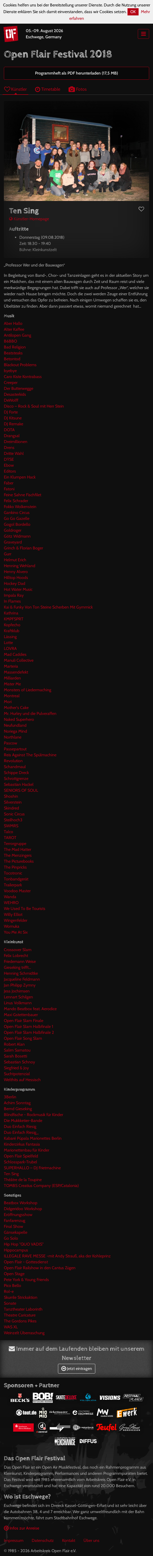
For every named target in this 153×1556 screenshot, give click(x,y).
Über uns (91, 1540)
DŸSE (9, 459)
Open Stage (14, 1273)
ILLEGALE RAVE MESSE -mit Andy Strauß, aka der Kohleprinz (57, 1256)
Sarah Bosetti (15, 1056)
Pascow (10, 743)
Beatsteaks (13, 353)
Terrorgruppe (15, 843)
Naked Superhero (19, 719)
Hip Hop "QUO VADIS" (24, 1244)
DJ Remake (13, 423)
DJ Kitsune (13, 418)
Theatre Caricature (20, 1315)
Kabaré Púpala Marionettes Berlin (33, 1138)
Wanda (10, 896)
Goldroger (12, 530)
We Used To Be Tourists (24, 908)
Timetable (47, 89)
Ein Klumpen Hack (20, 477)
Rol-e (9, 1291)
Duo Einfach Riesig (20, 1126)
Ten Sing (11, 1173)
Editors (10, 471)
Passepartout (15, 749)
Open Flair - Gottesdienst (26, 1261)
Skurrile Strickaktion (20, 1297)
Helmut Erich (15, 559)
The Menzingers (18, 855)
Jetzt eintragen (76, 1368)
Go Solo (11, 1238)
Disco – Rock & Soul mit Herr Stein (34, 406)
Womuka (11, 926)
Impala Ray (14, 595)
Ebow (9, 465)
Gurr (7, 553)
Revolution (13, 760)
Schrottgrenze (16, 778)
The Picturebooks (19, 861)
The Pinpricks (15, 867)
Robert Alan (14, 1044)
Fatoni (9, 488)
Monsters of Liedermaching (27, 689)
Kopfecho (12, 624)
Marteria (11, 666)
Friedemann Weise (20, 961)
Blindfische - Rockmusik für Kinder (33, 1114)
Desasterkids (15, 394)
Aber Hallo (13, 323)
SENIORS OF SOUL (21, 790)
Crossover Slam (17, 949)
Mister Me (12, 684)
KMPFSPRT (13, 618)
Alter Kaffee (14, 329)
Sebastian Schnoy (19, 1062)
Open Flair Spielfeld (21, 1156)
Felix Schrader (16, 500)
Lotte (8, 642)
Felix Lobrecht (16, 955)
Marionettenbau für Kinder (26, 1150)
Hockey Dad (14, 583)
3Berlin (10, 1096)
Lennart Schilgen (18, 997)
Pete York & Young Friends (26, 1279)
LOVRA (10, 648)
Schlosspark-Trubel (20, 1161)
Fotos (78, 89)
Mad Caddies (15, 654)
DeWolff (11, 400)
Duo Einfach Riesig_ (21, 1132)
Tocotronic (13, 873)
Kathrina (11, 613)
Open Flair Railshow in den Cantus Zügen (39, 1267)
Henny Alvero (16, 571)
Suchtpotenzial (17, 1073)
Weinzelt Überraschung (24, 1332)
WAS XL (11, 1326)
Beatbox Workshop (20, 1202)
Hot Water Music (18, 589)
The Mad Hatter (17, 849)
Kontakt (68, 1540)
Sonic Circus (14, 814)
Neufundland (15, 725)
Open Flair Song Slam (23, 1038)
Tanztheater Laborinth (23, 1309)
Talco (8, 831)
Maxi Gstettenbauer (21, 1014)
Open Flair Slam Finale (23, 1020)
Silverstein (13, 802)
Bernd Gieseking (18, 1108)
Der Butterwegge (18, 388)
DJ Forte (11, 412)
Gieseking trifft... (17, 967)
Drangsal (12, 435)
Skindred (11, 808)
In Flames (12, 601)
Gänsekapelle (15, 1232)
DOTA (9, 429)
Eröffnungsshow (18, 1214)
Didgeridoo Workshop (23, 1208)
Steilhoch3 (13, 819)
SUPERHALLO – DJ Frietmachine (32, 1167)
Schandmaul (15, 766)
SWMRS (11, 825)
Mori (8, 701)
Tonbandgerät (16, 879)
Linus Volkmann (18, 1002)
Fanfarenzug (14, 1220)
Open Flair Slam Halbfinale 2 (29, 1032)
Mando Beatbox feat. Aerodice (30, 1008)
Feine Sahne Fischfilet (22, 494)
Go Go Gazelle (16, 518)
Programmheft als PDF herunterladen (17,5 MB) (76, 73)
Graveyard (13, 542)
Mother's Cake (16, 707)
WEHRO (11, 902)
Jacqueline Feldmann (22, 979)
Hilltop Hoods (16, 577)
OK (133, 11)
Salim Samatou (17, 1050)
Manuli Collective (18, 660)
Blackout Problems (20, 364)
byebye (10, 370)
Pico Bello (12, 1285)
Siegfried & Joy (16, 1067)
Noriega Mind (15, 731)
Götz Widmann (17, 536)
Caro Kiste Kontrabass (23, 376)
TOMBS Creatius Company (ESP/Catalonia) (41, 1185)
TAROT (10, 837)
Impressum (13, 1540)
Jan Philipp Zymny (20, 985)
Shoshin (11, 796)
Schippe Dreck (16, 772)
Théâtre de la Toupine (23, 1179)
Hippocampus (16, 1250)
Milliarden (12, 678)
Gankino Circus (17, 512)
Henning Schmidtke (21, 973)
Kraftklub (11, 630)
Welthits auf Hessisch (22, 1079)
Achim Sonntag (17, 1102)
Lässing (10, 636)
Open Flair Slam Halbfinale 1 (28, 1026)
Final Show (13, 1226)
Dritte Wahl (14, 453)
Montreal (12, 695)
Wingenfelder (15, 920)
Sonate (10, 1303)
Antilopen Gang (17, 335)
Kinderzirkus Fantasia (22, 1144)
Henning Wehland (19, 565)
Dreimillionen (15, 441)
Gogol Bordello (17, 524)
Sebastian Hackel (18, 784)
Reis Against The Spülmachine (30, 754)
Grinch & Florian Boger (23, 548)
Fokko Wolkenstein (20, 506)
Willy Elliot (13, 914)
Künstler (15, 89)
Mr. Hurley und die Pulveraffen (30, 713)
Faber (8, 483)
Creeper (11, 382)
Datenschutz (43, 1540)
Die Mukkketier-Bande (23, 1120)
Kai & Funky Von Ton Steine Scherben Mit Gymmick (48, 607)
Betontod (12, 358)
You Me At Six (16, 932)
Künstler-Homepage (29, 218)
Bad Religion (15, 347)
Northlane (12, 737)
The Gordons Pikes (20, 1321)
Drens (9, 447)
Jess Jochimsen (17, 991)
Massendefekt (16, 672)
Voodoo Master (17, 890)
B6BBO (10, 341)
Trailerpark (13, 884)
